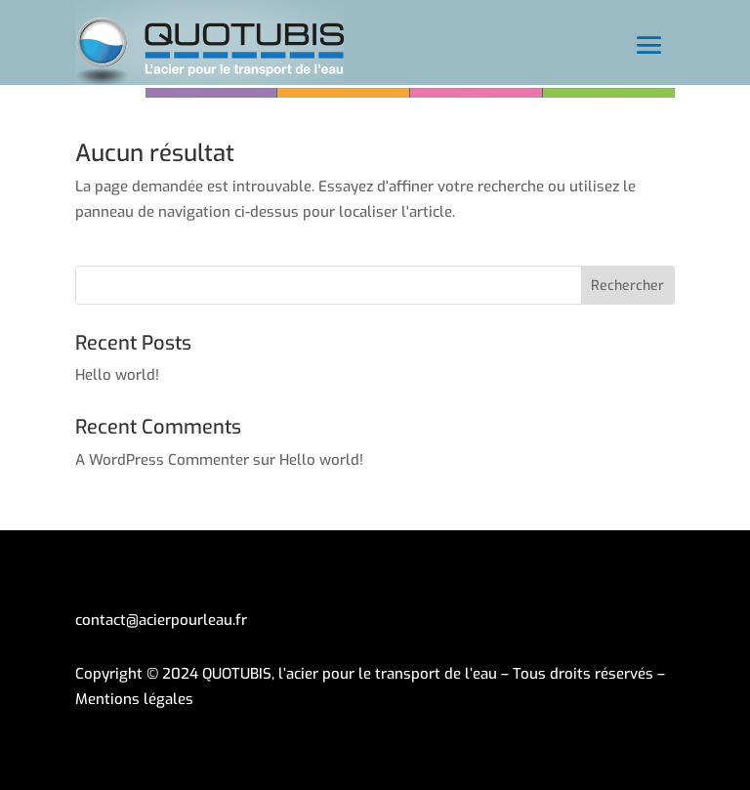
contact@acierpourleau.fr (161, 620)
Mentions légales (134, 699)
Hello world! (117, 375)
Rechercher (627, 285)
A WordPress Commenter (162, 460)
